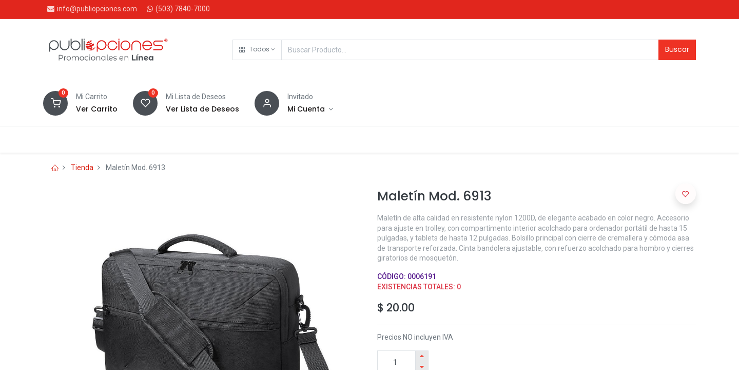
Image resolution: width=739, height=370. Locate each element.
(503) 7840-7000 (182, 9)
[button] (257, 50)
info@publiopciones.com (97, 9)
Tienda (82, 167)
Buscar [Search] (677, 49)
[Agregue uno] (422, 356)
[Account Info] (310, 109)
